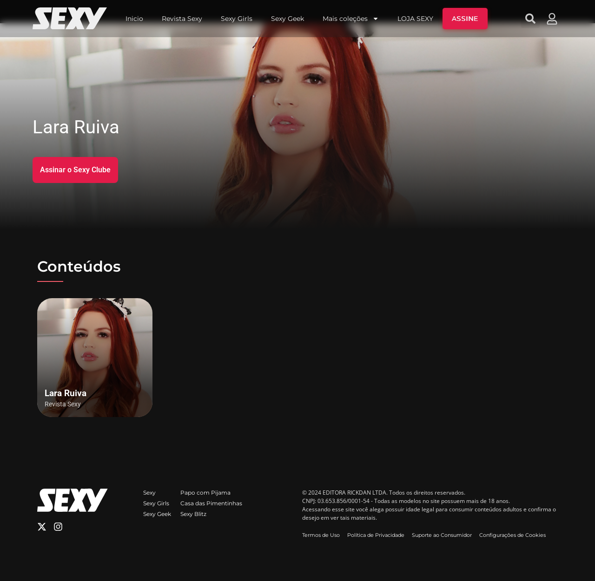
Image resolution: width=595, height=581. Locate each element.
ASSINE (465, 18)
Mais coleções (351, 18)
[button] (530, 18)
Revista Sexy (182, 18)
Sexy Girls (236, 18)
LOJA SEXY (415, 18)
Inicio (134, 18)
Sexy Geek (287, 18)
